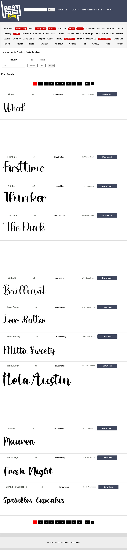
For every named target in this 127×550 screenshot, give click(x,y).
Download (106, 94)
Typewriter (69, 39)
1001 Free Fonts (79, 10)
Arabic (20, 44)
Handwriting (58, 94)
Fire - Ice (101, 28)
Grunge (72, 44)
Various (120, 44)
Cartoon (119, 28)
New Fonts (62, 10)
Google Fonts (93, 10)
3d (65, 28)
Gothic (50, 39)
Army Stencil (29, 39)
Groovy (95, 44)
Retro (16, 34)
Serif (31, 28)
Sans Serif (8, 28)
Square (7, 39)
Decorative (91, 39)
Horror (105, 34)
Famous (37, 34)
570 (87, 84)
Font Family (106, 10)
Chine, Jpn (119, 39)
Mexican (44, 44)
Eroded (52, 28)
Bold (53, 34)
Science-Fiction (73, 34)
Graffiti (80, 28)
